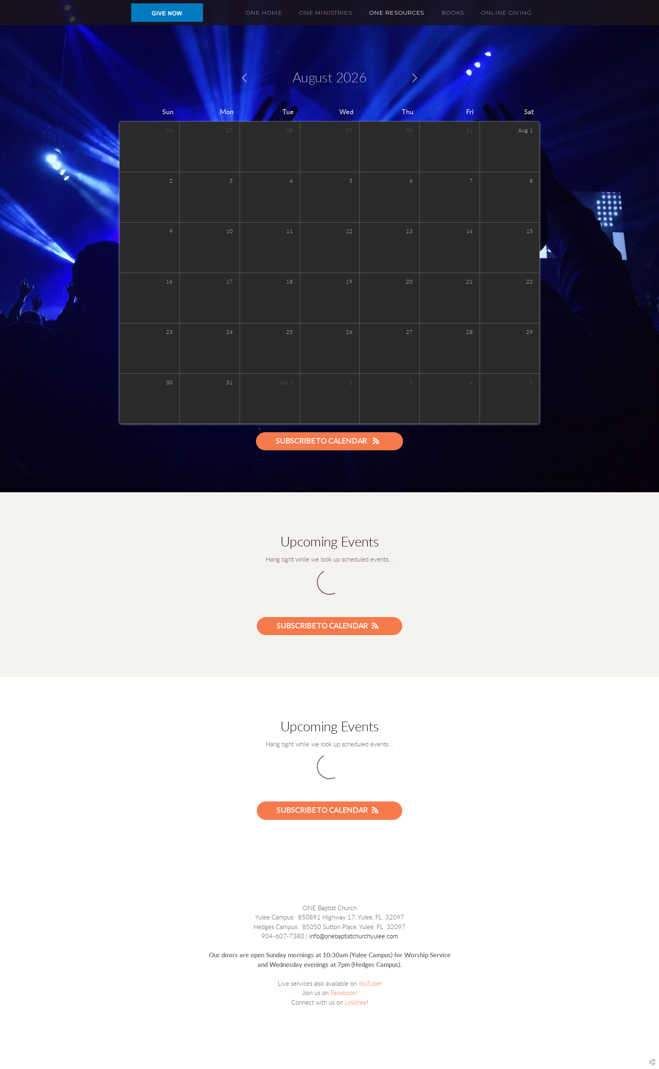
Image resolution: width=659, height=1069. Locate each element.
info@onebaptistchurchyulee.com (353, 936)
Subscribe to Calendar (329, 441)
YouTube (369, 984)
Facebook (343, 993)
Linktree (355, 1003)
